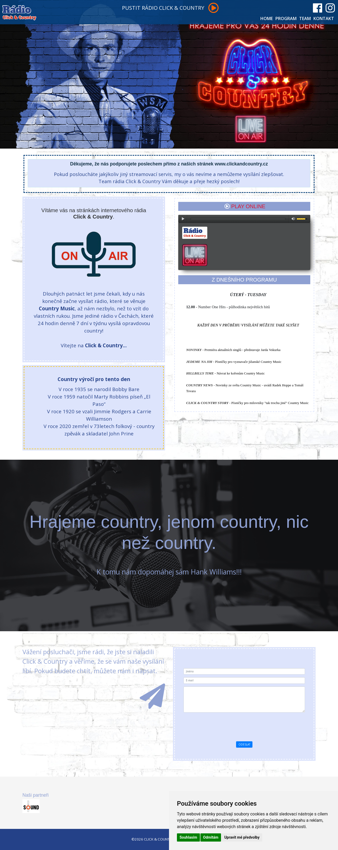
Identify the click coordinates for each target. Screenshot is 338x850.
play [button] (182, 219)
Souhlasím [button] (188, 837)
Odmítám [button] (210, 837)
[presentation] (261, 725)
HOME (266, 18)
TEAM (305, 18)
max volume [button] (293, 219)
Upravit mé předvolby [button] (241, 837)
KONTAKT (323, 18)
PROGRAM (286, 18)
